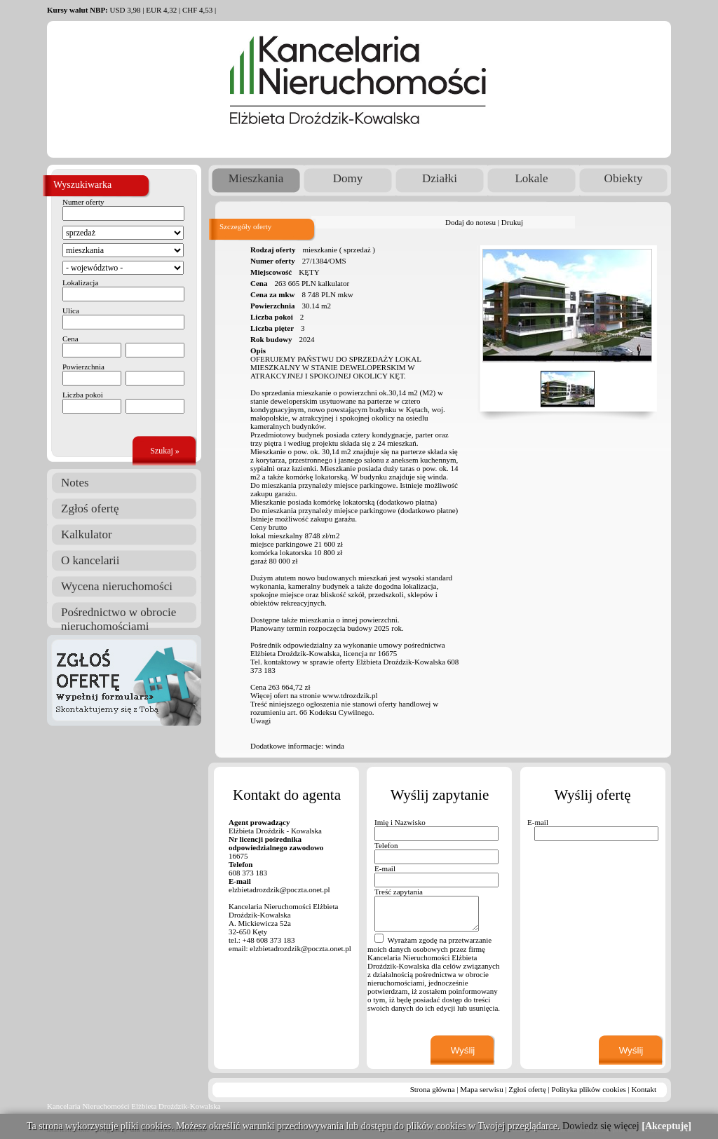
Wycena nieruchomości (116, 586)
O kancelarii (90, 560)
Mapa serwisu (481, 1089)
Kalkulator (86, 534)
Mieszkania (256, 178)
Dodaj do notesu (470, 222)
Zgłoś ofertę (90, 508)
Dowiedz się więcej (600, 1126)
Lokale (531, 178)
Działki (439, 178)
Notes (75, 482)
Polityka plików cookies (589, 1089)
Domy (348, 178)
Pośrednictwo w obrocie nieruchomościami (118, 614)
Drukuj (512, 222)
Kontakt (644, 1089)
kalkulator (333, 283)
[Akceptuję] (666, 1126)
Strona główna (432, 1089)
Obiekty (623, 178)
